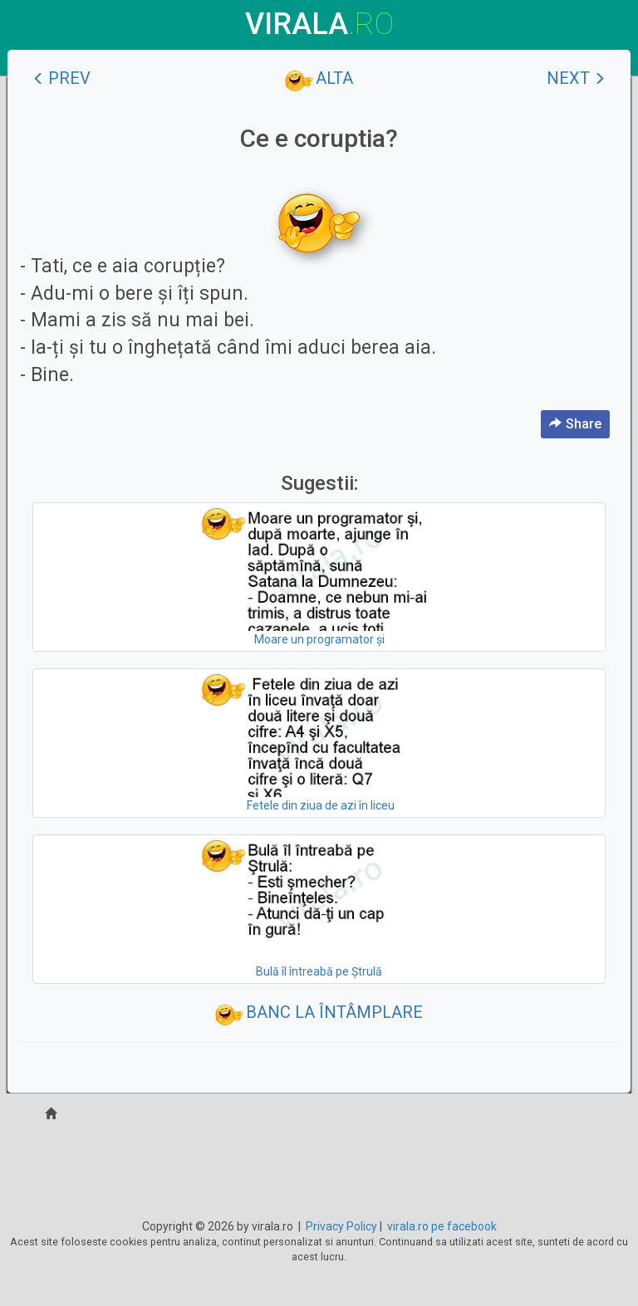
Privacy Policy (341, 1226)
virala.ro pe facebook (442, 1226)
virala (319, 24)
